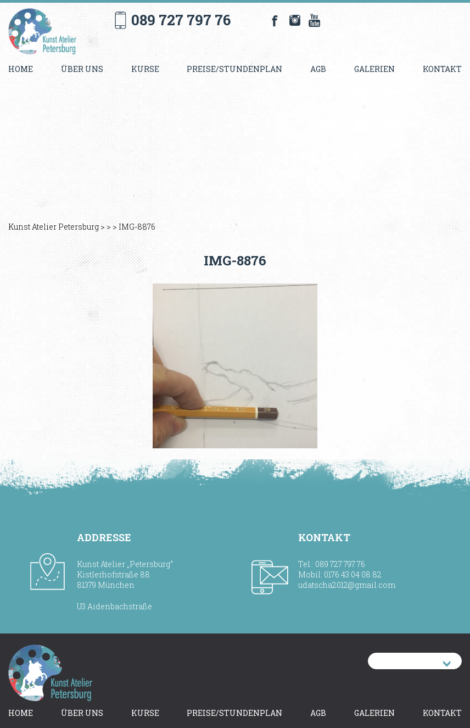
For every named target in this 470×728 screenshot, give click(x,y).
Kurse (145, 69)
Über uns (82, 69)
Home (20, 69)
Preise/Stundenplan (234, 69)
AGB (318, 69)
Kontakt (442, 69)
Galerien (374, 69)
